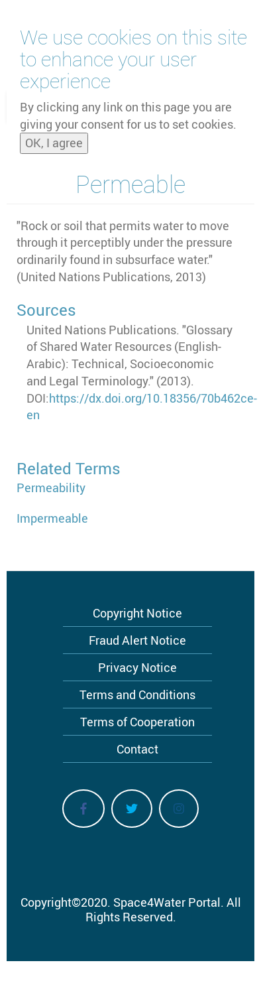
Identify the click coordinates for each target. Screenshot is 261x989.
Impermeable (52, 518)
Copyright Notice (137, 613)
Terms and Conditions (137, 694)
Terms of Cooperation (137, 722)
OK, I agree (54, 143)
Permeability (51, 487)
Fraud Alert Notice (137, 640)
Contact (137, 749)
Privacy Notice (137, 667)
